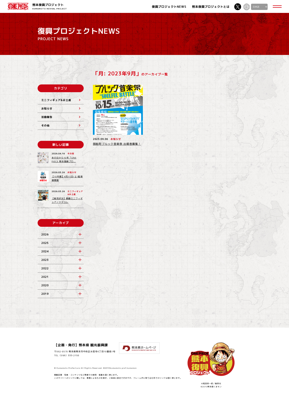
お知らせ (46, 108)
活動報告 (46, 117)
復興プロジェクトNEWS (169, 6)
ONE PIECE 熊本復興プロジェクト (17, 6)
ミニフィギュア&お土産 (56, 100)
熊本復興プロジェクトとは (211, 6)
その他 (45, 125)
